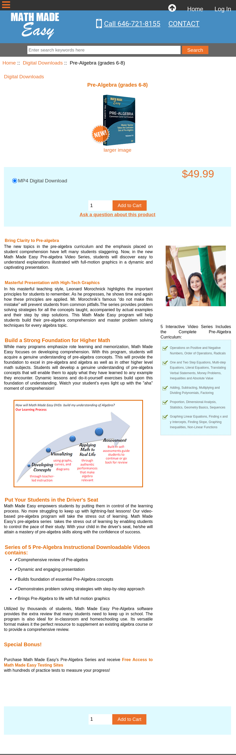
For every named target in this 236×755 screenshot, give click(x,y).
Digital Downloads (43, 63)
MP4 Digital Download (42, 180)
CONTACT (183, 24)
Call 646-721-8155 (132, 24)
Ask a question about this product (118, 214)
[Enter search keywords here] (104, 50)
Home (195, 9)
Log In (223, 9)
